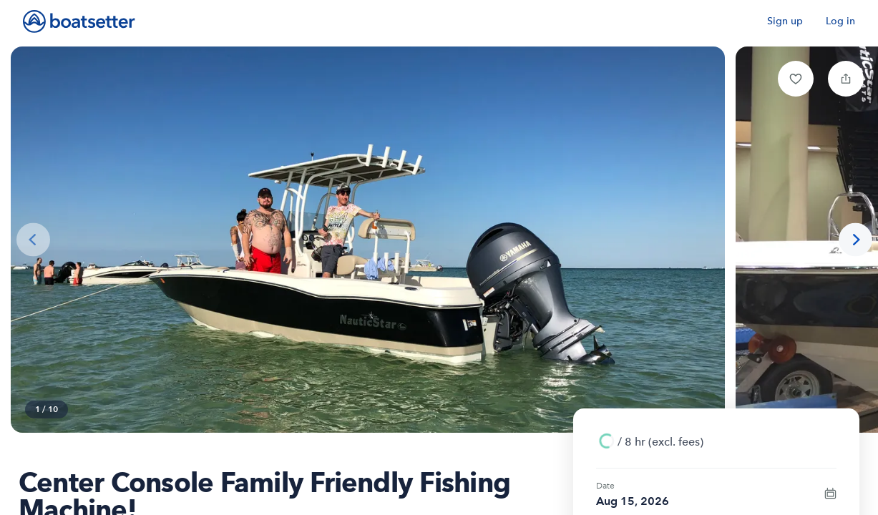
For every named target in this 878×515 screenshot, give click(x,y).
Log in (840, 21)
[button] (796, 79)
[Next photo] (855, 240)
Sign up (785, 21)
